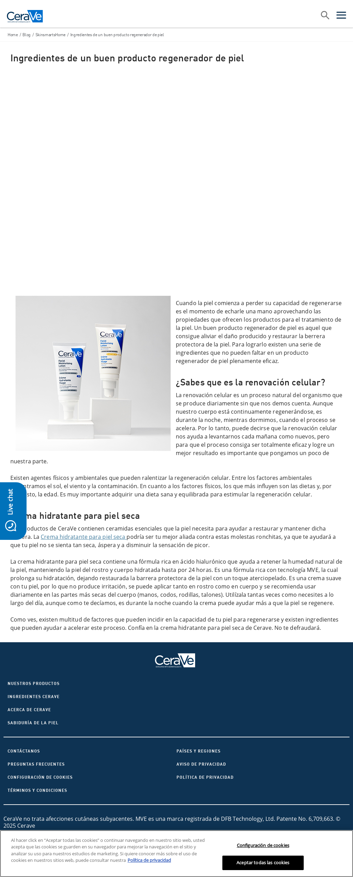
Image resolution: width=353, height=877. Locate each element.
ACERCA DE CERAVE (29, 709)
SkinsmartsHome (50, 34)
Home (13, 34)
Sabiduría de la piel (33, 722)
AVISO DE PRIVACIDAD (201, 764)
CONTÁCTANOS (24, 751)
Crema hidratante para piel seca (84, 537)
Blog (26, 34)
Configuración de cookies (40, 777)
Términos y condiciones (37, 790)
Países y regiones (198, 751)
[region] (176, 853)
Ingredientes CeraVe (34, 696)
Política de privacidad (205, 777)
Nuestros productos (34, 683)
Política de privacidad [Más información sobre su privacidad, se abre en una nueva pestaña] (149, 860)
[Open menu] (341, 16)
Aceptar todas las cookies (262, 862)
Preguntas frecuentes (36, 764)
